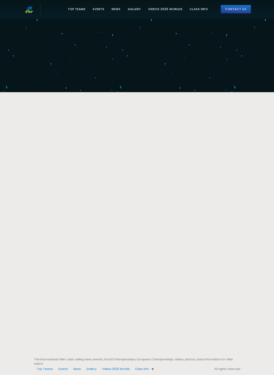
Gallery (134, 9)
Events (98, 9)
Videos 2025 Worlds (165, 9)
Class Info (199, 9)
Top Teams (77, 9)
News (116, 9)
